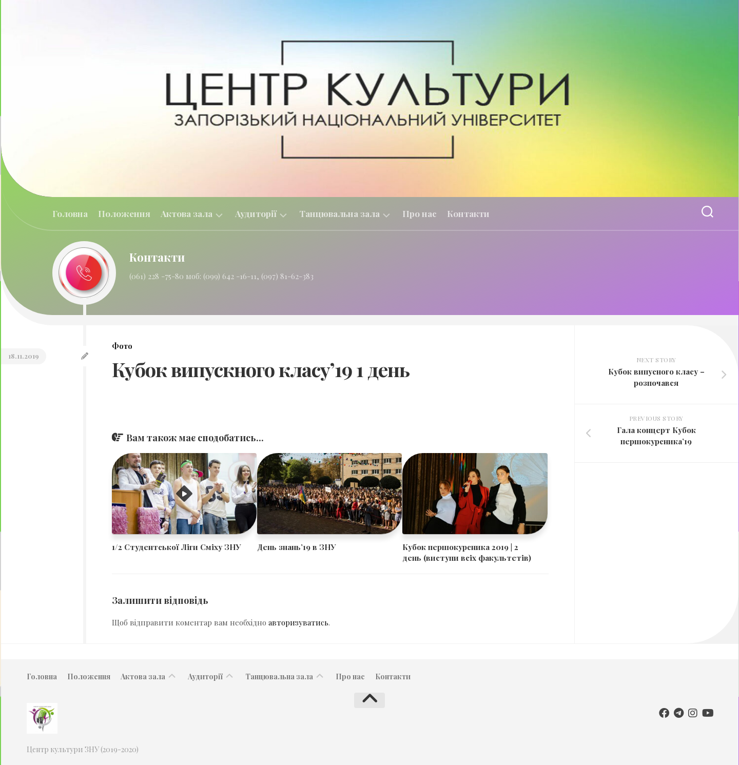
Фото (122, 346)
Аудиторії (256, 213)
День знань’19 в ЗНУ (296, 547)
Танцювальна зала (339, 213)
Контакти (468, 213)
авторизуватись (298, 622)
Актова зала (186, 213)
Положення (124, 213)
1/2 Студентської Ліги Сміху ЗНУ (176, 547)
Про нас (419, 213)
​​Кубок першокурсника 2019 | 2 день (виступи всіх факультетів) (466, 552)
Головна (70, 213)
